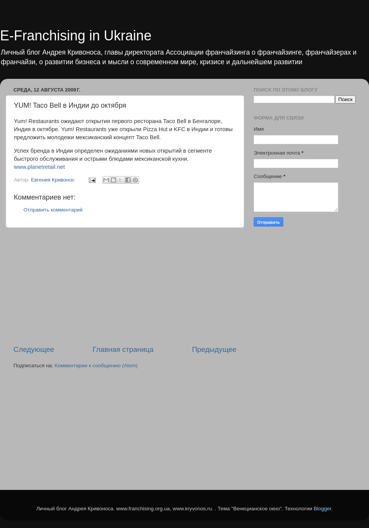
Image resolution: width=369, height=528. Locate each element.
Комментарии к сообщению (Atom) (96, 365)
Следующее (33, 349)
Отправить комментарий (53, 210)
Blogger (322, 508)
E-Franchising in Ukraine (75, 35)
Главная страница (123, 349)
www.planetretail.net (39, 167)
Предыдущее (214, 349)
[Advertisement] (125, 286)
